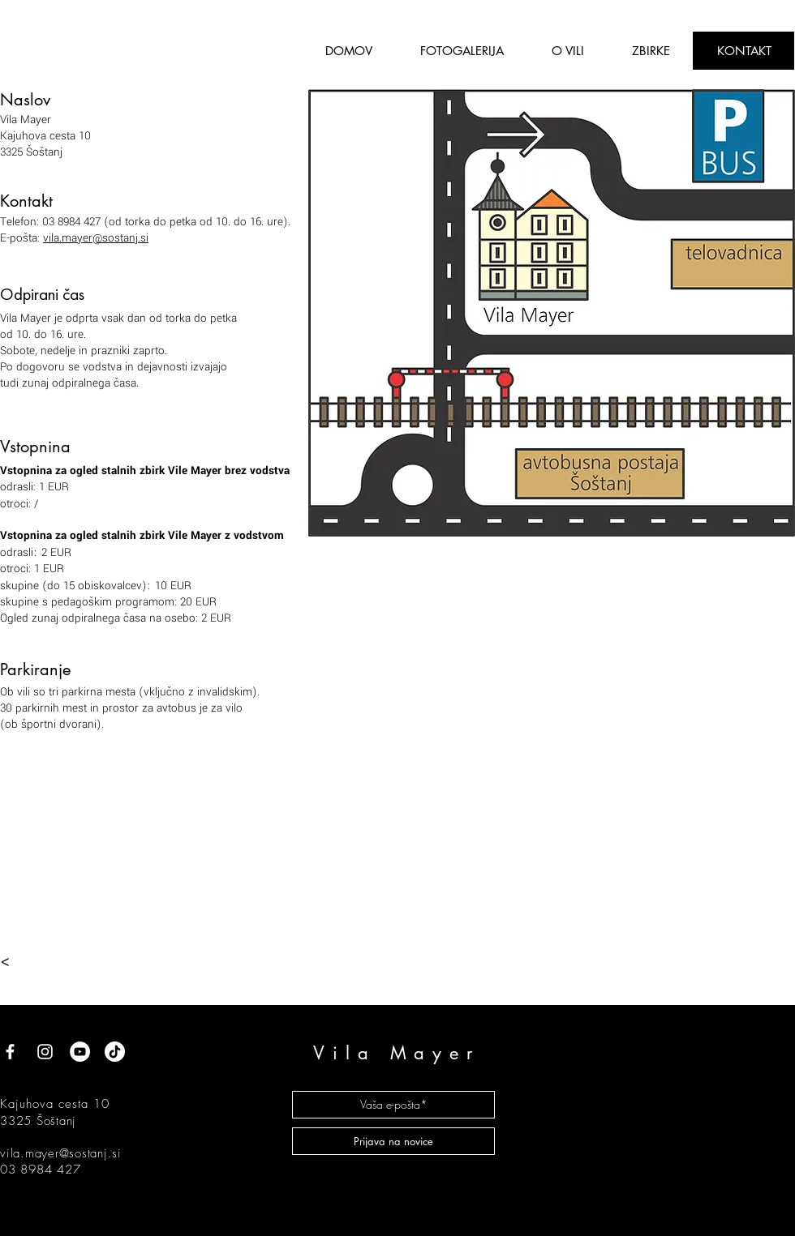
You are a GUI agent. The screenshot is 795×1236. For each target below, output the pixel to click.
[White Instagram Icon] (45, 1051)
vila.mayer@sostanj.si (95, 238)
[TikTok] (115, 1051)
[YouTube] (80, 1051)
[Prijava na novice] (393, 1141)
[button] (567, 51)
